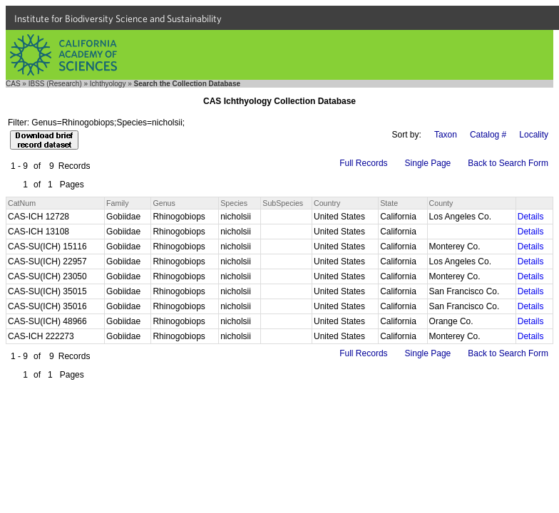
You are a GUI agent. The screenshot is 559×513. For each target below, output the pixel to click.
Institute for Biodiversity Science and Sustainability (118, 18)
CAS (13, 84)
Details (531, 217)
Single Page (428, 163)
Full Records (363, 163)
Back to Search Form (508, 163)
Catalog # (488, 135)
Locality (533, 135)
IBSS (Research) (55, 84)
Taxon (445, 135)
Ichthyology (108, 84)
